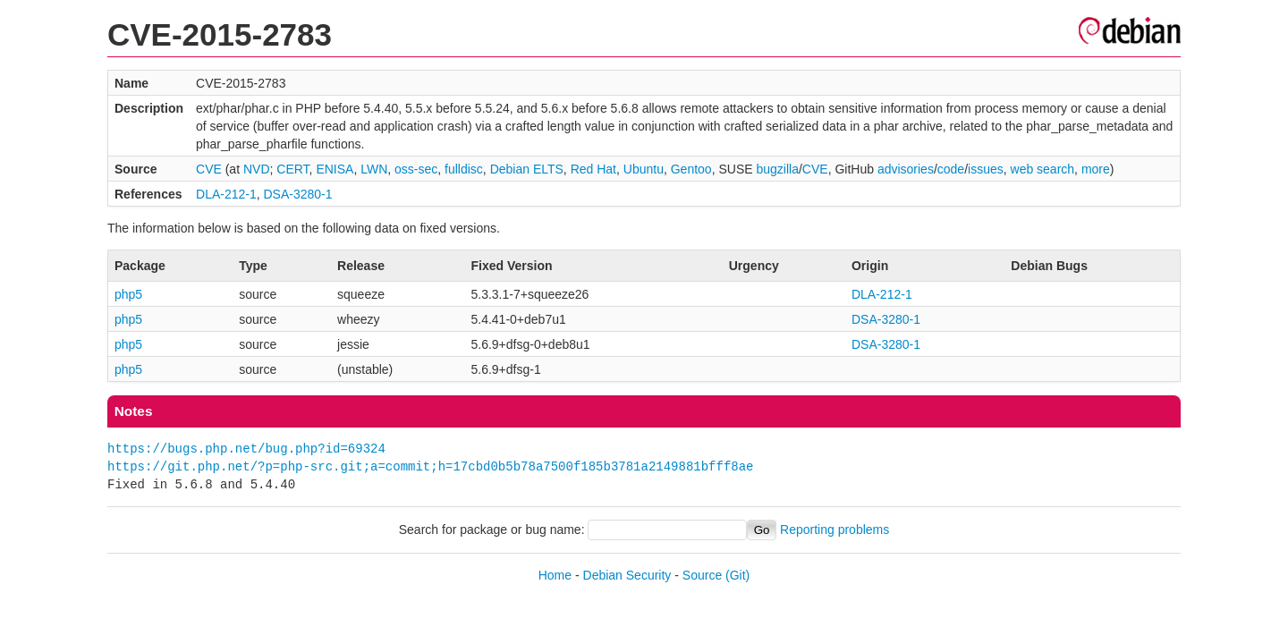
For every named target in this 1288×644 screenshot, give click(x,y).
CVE (209, 169)
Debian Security (627, 575)
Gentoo (691, 169)
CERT (292, 169)
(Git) (737, 575)
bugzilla (777, 169)
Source (702, 575)
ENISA (334, 169)
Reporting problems (834, 529)
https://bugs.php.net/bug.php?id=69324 (246, 448)
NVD (256, 169)
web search (1043, 169)
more (1095, 169)
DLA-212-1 (226, 194)
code (950, 169)
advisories (905, 169)
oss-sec (415, 169)
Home (555, 575)
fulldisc (464, 169)
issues (986, 169)
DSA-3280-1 (298, 194)
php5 (128, 294)
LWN (373, 169)
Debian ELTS (527, 169)
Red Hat (593, 169)
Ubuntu (643, 169)
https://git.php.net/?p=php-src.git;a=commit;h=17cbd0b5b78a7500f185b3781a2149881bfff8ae (430, 466)
